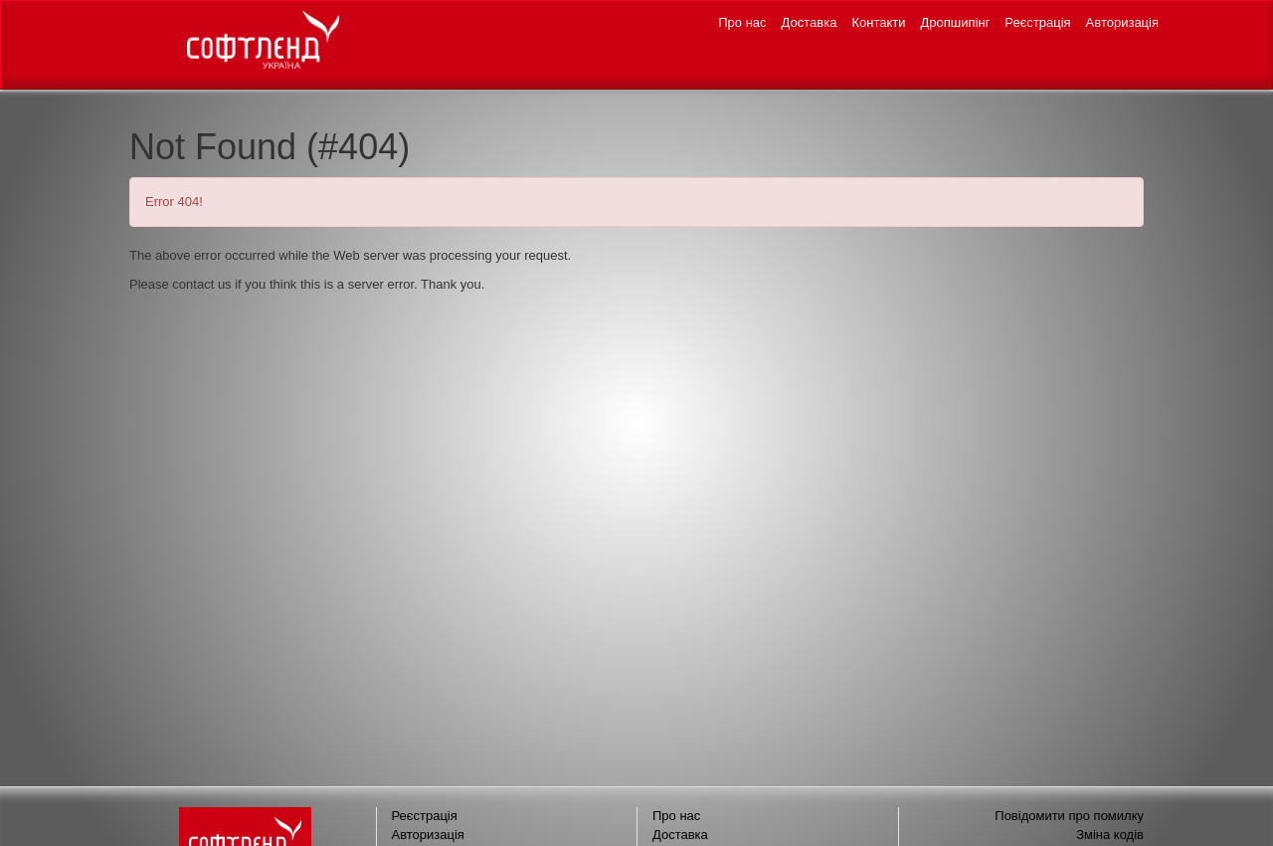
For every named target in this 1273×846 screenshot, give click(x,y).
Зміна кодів (1110, 834)
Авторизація (1122, 22)
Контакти (878, 22)
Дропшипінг (956, 22)
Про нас (742, 22)
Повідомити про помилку (1069, 815)
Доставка (809, 22)
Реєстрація (1037, 22)
